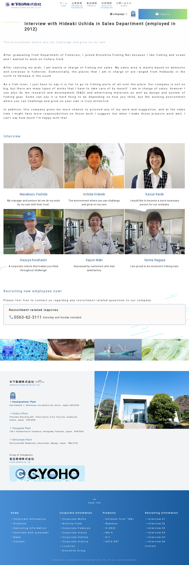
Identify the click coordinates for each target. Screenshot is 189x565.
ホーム (63, 5)
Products (109, 513)
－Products (19, 523)
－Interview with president (30, 532)
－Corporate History (74, 541)
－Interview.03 (155, 528)
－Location (67, 546)
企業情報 (77, 5)
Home (15, 513)
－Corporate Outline (74, 537)
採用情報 (107, 5)
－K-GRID (109, 528)
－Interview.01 (155, 519)
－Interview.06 (155, 541)
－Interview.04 (155, 532)
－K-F (106, 537)
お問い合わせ (125, 5)
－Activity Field (71, 523)
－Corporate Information (28, 519)
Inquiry (163, 14)
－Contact (18, 541)
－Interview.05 (155, 537)
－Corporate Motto (73, 519)
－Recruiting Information (29, 528)
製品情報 (91, 5)
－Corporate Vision (73, 532)
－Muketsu (110, 523)
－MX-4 (108, 532)
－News (16, 537)
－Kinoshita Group (73, 550)
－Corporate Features (75, 528)
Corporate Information (76, 513)
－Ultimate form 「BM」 (118, 519)
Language (119, 14)
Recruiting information (161, 513)
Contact (150, 546)
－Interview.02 (155, 523)
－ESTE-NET (111, 541)
